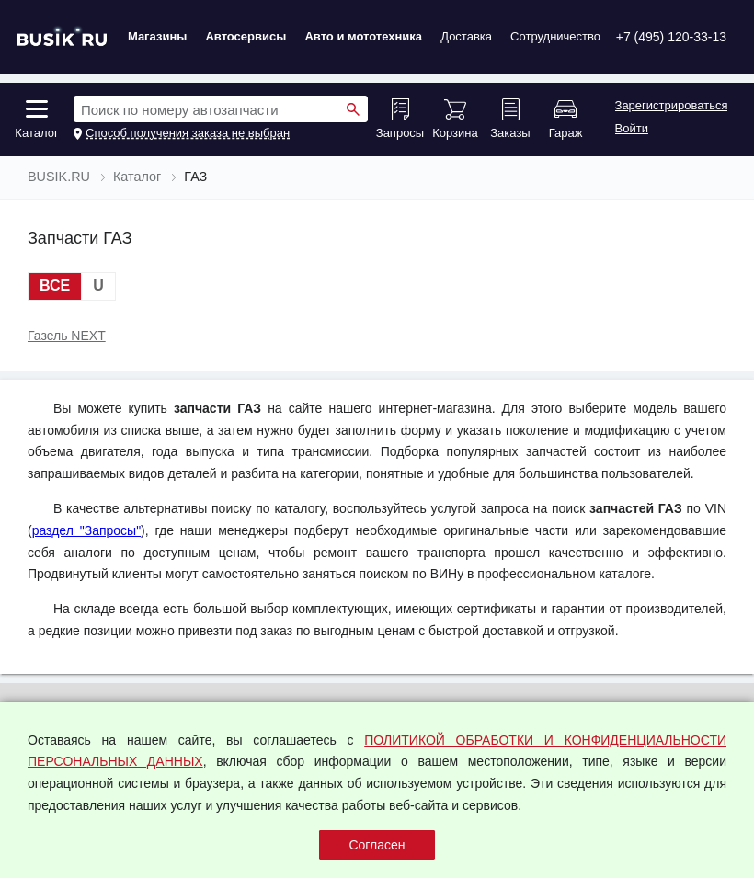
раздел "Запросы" (86, 530)
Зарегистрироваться (671, 105)
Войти (631, 128)
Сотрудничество (555, 36)
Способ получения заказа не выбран (188, 133)
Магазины (157, 36)
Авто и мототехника (363, 36)
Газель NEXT (67, 335)
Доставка (466, 36)
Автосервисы (245, 36)
